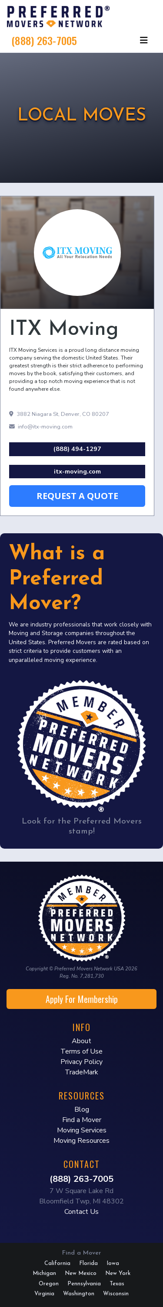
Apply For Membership (82, 998)
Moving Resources (81, 1140)
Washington (78, 1294)
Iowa (112, 1263)
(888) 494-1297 (77, 448)
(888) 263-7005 (44, 40)
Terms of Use (81, 1051)
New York (117, 1273)
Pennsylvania (84, 1284)
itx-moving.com (77, 471)
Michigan (44, 1273)
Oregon (49, 1284)
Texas (117, 1284)
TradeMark (81, 1072)
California (57, 1263)
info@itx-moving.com (41, 427)
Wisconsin (116, 1294)
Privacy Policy (81, 1062)
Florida (88, 1263)
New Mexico (80, 1273)
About (81, 1041)
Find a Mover (81, 1120)
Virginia (44, 1294)
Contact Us (81, 1211)
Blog (81, 1109)
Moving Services (81, 1130)
